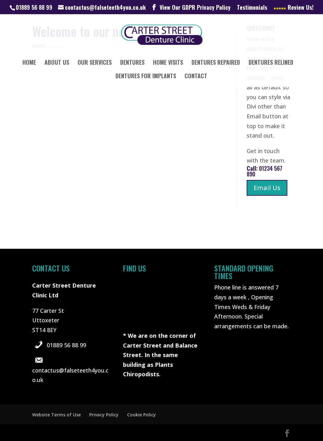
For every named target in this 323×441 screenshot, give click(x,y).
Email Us (267, 187)
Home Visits (168, 63)
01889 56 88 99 (66, 345)
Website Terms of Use (56, 415)
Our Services (95, 63)
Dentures (132, 63)
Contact (196, 77)
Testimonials (252, 7)
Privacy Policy (104, 415)
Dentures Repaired (215, 63)
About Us (56, 63)
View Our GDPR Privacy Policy (195, 7)
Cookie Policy (141, 415)
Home (29, 63)
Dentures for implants (145, 77)
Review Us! (293, 7)
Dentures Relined (271, 63)
